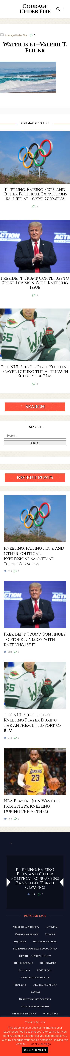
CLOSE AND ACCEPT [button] (35, 1050)
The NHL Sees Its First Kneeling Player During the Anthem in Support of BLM (32, 722)
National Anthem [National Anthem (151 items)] (44, 941)
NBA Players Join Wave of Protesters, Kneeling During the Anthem (32, 806)
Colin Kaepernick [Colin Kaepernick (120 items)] (26, 934)
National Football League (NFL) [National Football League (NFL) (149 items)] (35, 948)
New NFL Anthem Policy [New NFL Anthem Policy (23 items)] (35, 956)
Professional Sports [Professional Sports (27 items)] (35, 977)
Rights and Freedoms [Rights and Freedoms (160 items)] (35, 1006)
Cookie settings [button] (41, 1044)
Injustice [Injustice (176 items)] (20, 941)
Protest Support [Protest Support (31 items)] (45, 985)
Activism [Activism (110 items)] (51, 927)
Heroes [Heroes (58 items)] (50, 934)
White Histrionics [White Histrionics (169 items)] (24, 1013)
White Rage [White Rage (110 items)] (50, 1013)
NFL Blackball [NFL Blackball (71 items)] (23, 963)
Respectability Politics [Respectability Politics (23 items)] (35, 999)
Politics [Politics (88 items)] (24, 970)
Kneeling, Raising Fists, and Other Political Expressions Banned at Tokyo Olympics (34, 556)
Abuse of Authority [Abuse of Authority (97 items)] (26, 927)
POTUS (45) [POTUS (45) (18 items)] (44, 970)
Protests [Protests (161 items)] (20, 985)
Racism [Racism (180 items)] (35, 992)
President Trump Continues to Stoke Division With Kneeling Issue (34, 640)
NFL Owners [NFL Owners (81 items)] (48, 963)
